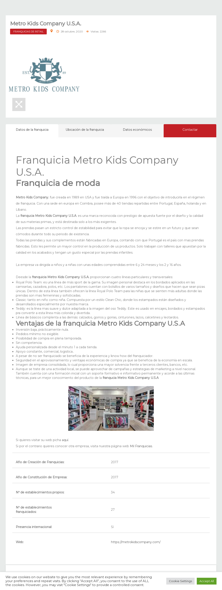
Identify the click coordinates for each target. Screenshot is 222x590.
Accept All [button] (206, 581)
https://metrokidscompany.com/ (136, 542)
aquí (65, 440)
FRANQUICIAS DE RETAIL (28, 31)
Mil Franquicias (141, 446)
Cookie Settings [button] (180, 581)
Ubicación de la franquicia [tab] (85, 130)
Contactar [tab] (190, 130)
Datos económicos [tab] (137, 130)
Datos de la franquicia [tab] (32, 130)
